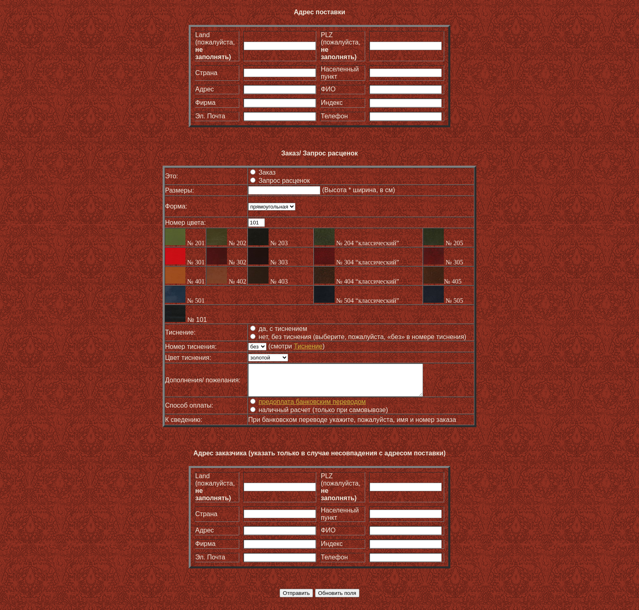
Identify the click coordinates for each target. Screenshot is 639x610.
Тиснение (307, 346)
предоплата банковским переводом (311, 407)
